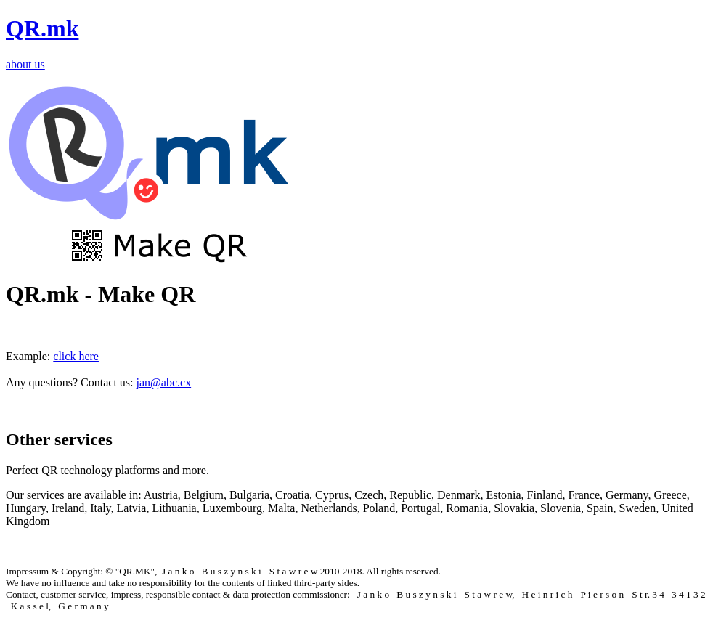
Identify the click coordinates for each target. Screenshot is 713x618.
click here (76, 356)
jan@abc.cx (164, 382)
